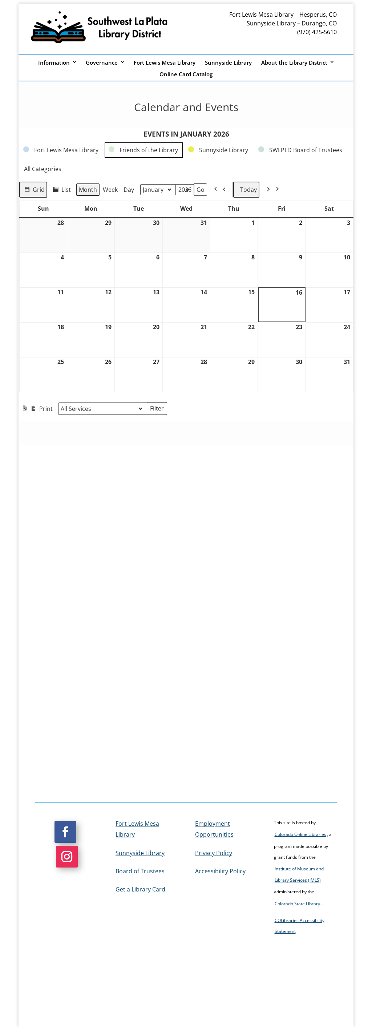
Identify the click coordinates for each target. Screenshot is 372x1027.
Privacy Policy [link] (213, 853)
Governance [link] (102, 62)
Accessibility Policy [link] (220, 871)
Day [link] (129, 190)
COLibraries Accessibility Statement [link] (299, 925)
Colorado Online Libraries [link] (300, 834)
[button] (65, 832)
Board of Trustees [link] (140, 871)
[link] (61, 150)
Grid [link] (33, 190)
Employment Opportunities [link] (214, 829)
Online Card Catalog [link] (186, 74)
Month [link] (88, 190)
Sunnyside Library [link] (228, 62)
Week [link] (110, 190)
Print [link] (37, 409)
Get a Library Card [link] (140, 889)
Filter (158, 409)
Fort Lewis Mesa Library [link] (164, 62)
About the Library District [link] (294, 62)
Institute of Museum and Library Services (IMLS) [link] (299, 874)
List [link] (60, 190)
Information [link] (54, 62)
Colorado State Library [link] (297, 904)
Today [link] (246, 189)
